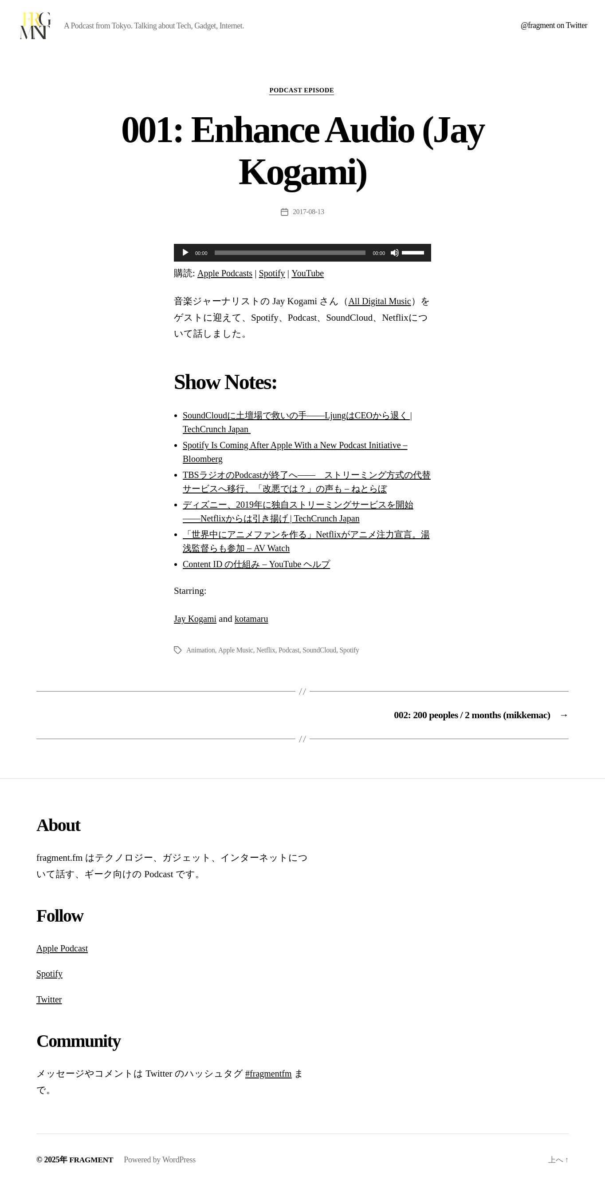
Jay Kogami (196, 633)
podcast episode (302, 104)
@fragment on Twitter (554, 32)
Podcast (290, 664)
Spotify (275, 287)
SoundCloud (321, 664)
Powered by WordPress (161, 1174)
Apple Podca (60, 963)
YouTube (312, 287)
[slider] (290, 267)
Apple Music (236, 664)
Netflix (266, 664)
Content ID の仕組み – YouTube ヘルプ (261, 578)
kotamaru (254, 633)
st (87, 963)
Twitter (49, 1014)
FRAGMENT (92, 1174)
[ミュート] (394, 266)
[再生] (185, 266)
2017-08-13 (309, 226)
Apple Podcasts (226, 287)
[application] (302, 267)
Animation (201, 664)
